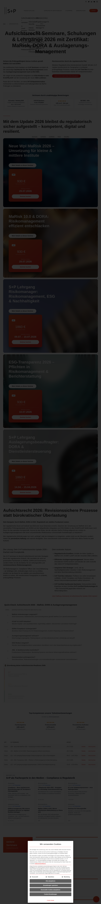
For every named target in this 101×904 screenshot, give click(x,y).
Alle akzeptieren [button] (50, 881)
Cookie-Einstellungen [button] (50, 894)
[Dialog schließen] (71, 843)
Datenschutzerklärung (40, 863)
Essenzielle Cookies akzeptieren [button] (50, 889)
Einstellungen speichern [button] (50, 885)
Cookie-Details (50, 900)
